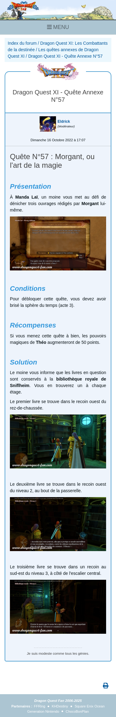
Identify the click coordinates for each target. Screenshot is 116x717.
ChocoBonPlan (77, 711)
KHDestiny (60, 706)
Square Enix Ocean (90, 706)
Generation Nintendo (43, 711)
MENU (58, 27)
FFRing (39, 706)
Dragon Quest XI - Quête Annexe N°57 (65, 56)
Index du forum (22, 43)
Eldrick (64, 121)
